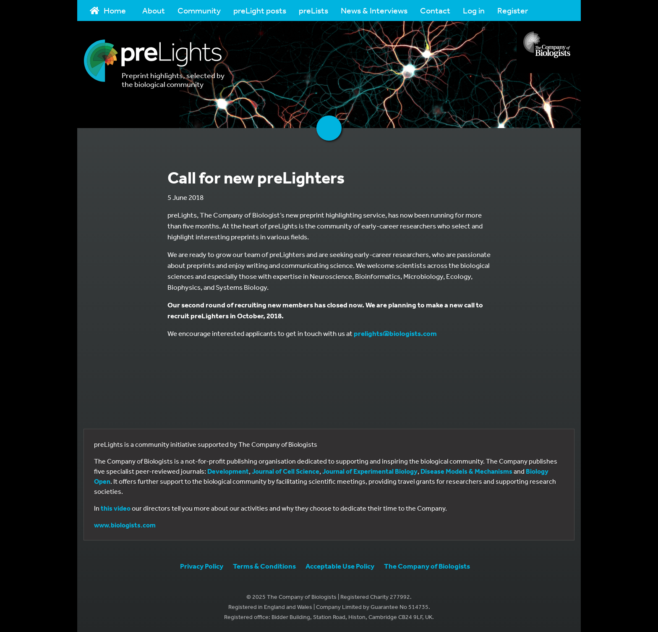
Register (512, 10)
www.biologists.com (125, 525)
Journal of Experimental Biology (370, 471)
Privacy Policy (201, 565)
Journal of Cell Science (285, 471)
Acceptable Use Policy (340, 565)
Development (228, 471)
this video (116, 508)
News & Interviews (374, 10)
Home (108, 10)
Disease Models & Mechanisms (466, 471)
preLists (313, 10)
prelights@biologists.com (395, 333)
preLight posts (259, 10)
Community (199, 10)
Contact (435, 10)
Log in (474, 10)
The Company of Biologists (427, 565)
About (153, 10)
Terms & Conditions (264, 565)
